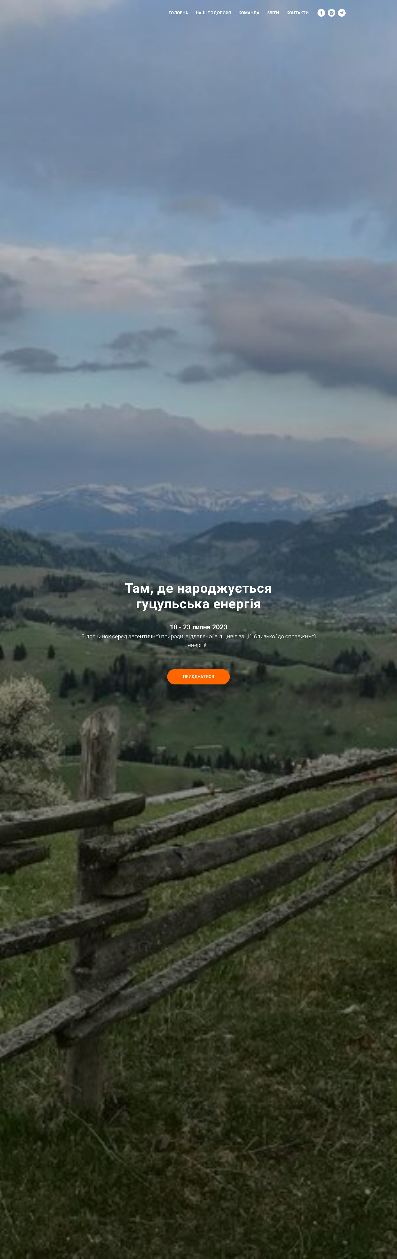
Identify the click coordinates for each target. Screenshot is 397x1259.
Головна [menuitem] (178, 13)
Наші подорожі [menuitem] (213, 13)
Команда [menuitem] (249, 13)
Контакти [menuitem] (298, 13)
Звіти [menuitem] (273, 13)
